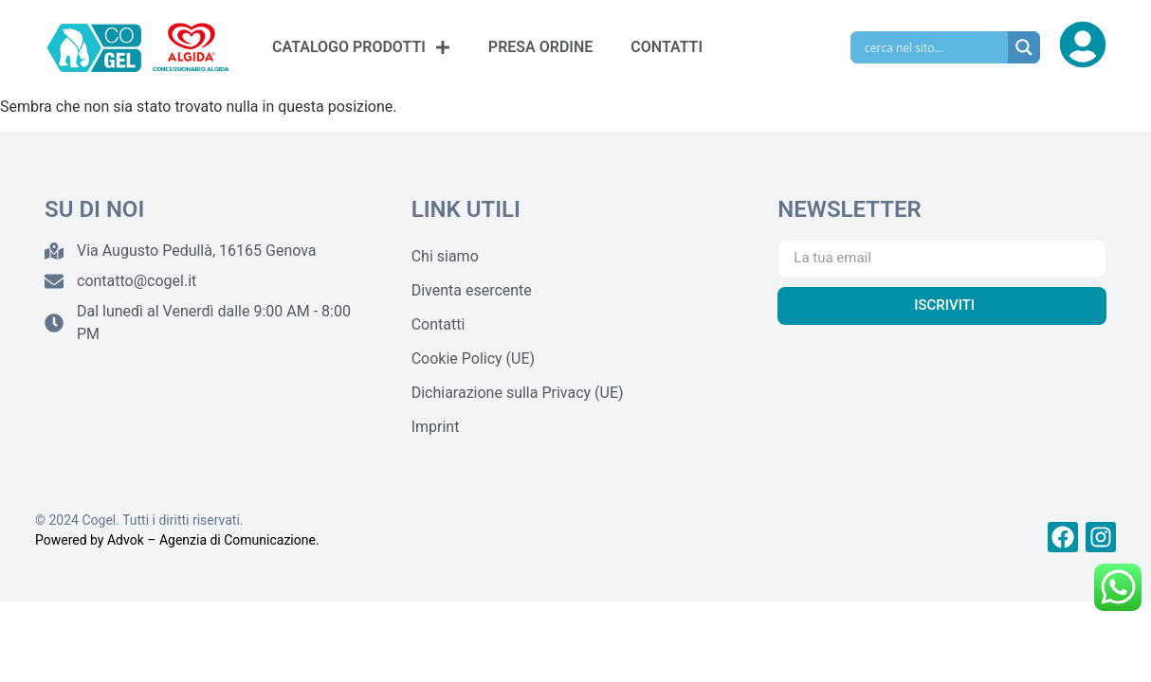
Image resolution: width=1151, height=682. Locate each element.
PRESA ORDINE (540, 47)
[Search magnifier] (1024, 47)
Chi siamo (445, 256)
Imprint (435, 427)
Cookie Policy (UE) (473, 359)
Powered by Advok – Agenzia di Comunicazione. (177, 539)
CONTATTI (666, 47)
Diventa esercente (471, 290)
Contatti (438, 324)
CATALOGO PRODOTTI (361, 47)
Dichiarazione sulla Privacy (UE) (517, 393)
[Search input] (934, 47)
